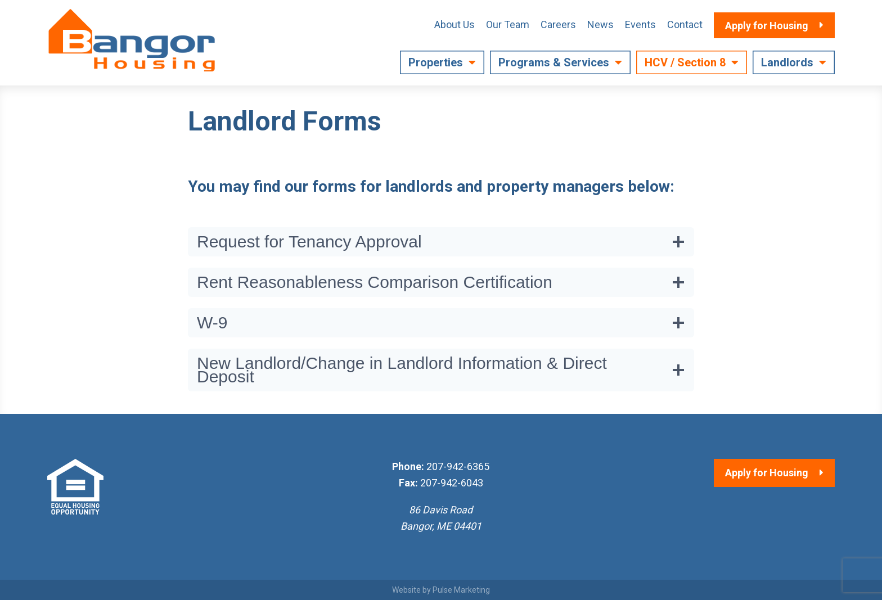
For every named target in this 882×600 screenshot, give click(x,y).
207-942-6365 (457, 466)
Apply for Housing (766, 473)
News (600, 24)
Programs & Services (553, 62)
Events (640, 24)
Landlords (787, 62)
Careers (558, 24)
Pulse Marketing (461, 589)
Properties (435, 62)
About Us (454, 24)
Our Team (507, 24)
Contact (685, 24)
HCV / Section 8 (685, 62)
